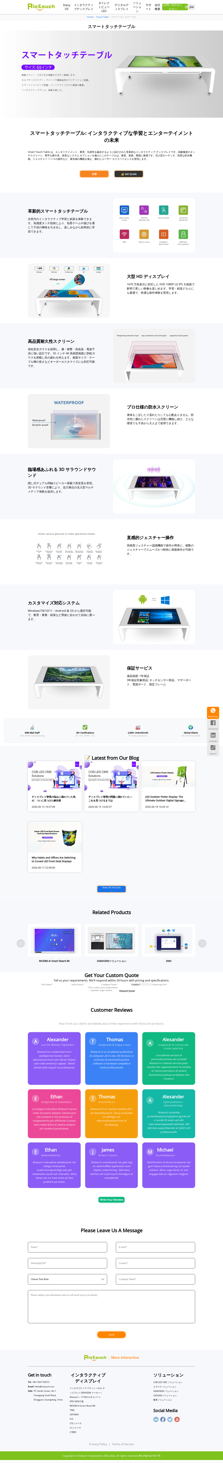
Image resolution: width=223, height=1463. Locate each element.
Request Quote (127, 991)
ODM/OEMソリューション (165, 1394)
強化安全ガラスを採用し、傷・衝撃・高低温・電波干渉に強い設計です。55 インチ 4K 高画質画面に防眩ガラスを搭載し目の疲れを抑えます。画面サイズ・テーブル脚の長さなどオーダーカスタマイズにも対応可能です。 (61, 357)
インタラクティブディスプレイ (83, 7)
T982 (72, 1413)
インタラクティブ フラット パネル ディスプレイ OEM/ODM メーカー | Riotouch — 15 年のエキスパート (87, 1395)
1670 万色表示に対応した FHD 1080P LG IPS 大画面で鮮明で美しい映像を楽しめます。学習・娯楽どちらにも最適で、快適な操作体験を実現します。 (161, 288)
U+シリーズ (75, 1430)
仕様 (94, 174)
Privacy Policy (98, 1447)
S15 (71, 1421)
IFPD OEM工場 (76, 1404)
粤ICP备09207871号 (150, 1458)
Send (111, 1337)
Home (90, 16)
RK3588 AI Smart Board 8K (82, 1408)
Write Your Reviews (111, 1202)
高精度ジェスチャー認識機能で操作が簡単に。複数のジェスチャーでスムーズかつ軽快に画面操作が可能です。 (160, 549)
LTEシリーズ (76, 1426)
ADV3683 (74, 1417)
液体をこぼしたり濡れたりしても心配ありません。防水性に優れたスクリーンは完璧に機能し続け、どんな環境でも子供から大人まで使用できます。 (160, 419)
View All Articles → (111, 889)
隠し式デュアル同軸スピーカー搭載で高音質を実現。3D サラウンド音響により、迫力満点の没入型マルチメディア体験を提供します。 (61, 487)
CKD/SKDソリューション (165, 1398)
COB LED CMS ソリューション (167, 1385)
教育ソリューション (162, 1402)
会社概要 (157, 7)
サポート (148, 7)
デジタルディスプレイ (122, 7)
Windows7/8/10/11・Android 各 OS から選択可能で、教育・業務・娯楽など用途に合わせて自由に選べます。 (61, 615)
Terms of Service (123, 1447)
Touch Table (102, 16)
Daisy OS (66, 7)
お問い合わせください (175, 7)
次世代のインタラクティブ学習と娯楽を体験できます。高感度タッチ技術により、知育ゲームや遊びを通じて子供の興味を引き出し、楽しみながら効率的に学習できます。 (61, 225)
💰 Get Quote (129, 174)
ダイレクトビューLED (104, 7)
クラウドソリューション (164, 1389)
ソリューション (137, 7)
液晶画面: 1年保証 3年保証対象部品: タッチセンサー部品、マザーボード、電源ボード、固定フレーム (159, 680)
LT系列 (73, 1435)
